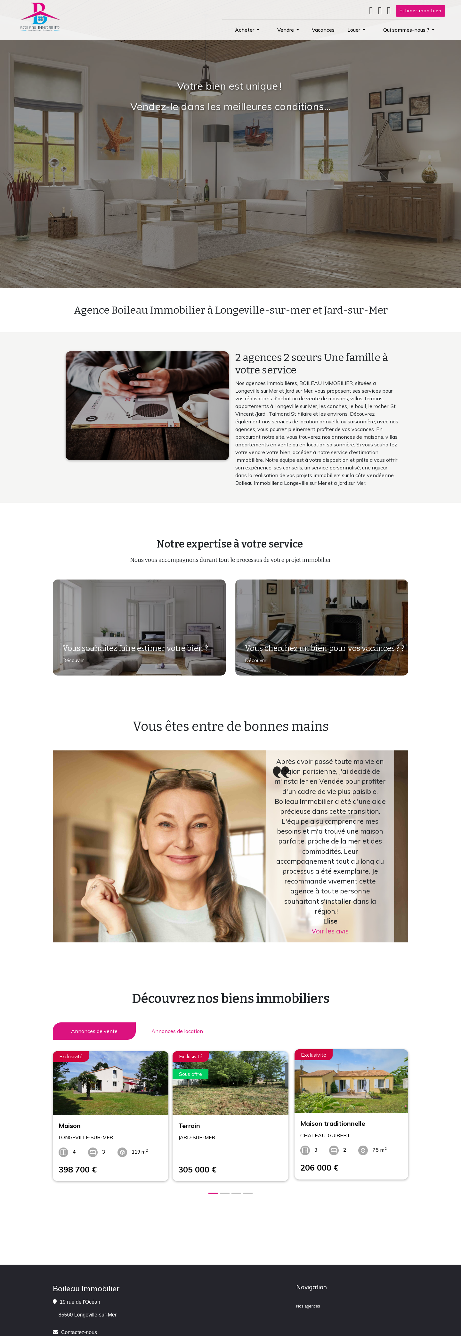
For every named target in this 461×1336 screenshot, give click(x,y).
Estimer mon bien (420, 10)
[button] (247, 29)
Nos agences (308, 1302)
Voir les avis (330, 931)
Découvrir (73, 662)
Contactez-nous (79, 1328)
